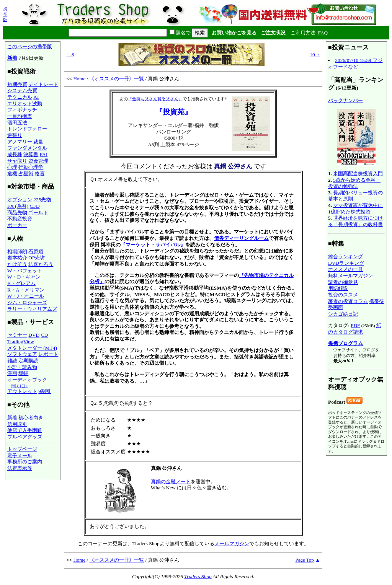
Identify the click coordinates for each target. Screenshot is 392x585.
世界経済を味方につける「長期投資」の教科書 (355, 221)
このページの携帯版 (29, 46)
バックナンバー (345, 100)
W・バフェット (24, 271)
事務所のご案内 (24, 461)
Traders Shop (197, 576)
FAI (44, 154)
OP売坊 (36, 258)
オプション (19, 199)
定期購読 (28, 360)
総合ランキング (345, 256)
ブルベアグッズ (24, 437)
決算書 (30, 154)
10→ (315, 54)
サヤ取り (17, 161)
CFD (35, 206)
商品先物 (17, 212)
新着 (12, 58)
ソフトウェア (22, 354)
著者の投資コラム (348, 301)
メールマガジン (231, 543)
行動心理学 (30, 167)
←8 (70, 54)
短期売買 (17, 84)
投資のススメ (343, 295)
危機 (12, 173)
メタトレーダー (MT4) (32, 348)
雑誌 (12, 360)
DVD (33, 335)
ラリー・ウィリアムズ (32, 309)
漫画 (12, 373)
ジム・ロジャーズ (27, 302)
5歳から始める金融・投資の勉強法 (354, 183)
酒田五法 (17, 122)
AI (36, 97)
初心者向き (30, 417)
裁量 (38, 142)
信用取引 (17, 424)
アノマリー (19, 142)
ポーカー (17, 225)
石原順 (35, 251)
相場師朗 (17, 251)
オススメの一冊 (345, 269)
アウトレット (22, 391)
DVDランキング (346, 263)
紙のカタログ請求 (354, 329)
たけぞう (17, 264)
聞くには (19, 385)
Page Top (305, 560)
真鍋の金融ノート (171, 481)
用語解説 (338, 288)
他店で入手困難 (24, 430)
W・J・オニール (25, 296)
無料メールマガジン (350, 276)
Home (79, 78)
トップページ (22, 449)
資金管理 (38, 161)
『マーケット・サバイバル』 (153, 245)
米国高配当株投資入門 (358, 173)
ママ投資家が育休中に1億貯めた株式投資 (355, 208)
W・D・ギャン (24, 277)
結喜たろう (40, 264)
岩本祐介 (17, 258)
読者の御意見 (343, 282)
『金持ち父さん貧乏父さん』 (155, 98)
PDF (355, 325)
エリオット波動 (24, 103)
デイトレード (43, 84)
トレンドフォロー (27, 129)
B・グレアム (21, 283)
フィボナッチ (22, 109)
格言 (40, 173)
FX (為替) (17, 206)
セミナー (17, 335)
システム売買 (22, 90)
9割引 (44, 391)
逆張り (14, 135)
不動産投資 (19, 219)
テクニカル (19, 97)
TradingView (20, 341)
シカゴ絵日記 (343, 314)
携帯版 (5, 14)
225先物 (42, 199)
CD (44, 335)
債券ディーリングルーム (241, 238)
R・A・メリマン (25, 290)
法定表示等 (19, 468)
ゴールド (38, 212)
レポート (48, 354)
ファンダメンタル (27, 148)
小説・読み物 (22, 367)
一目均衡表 (19, 116)
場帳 (23, 373)
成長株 (14, 154)
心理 (12, 167)
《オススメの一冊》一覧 (116, 78)
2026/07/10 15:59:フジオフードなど (355, 63)
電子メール (19, 455)
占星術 (25, 173)
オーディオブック (27, 380)
